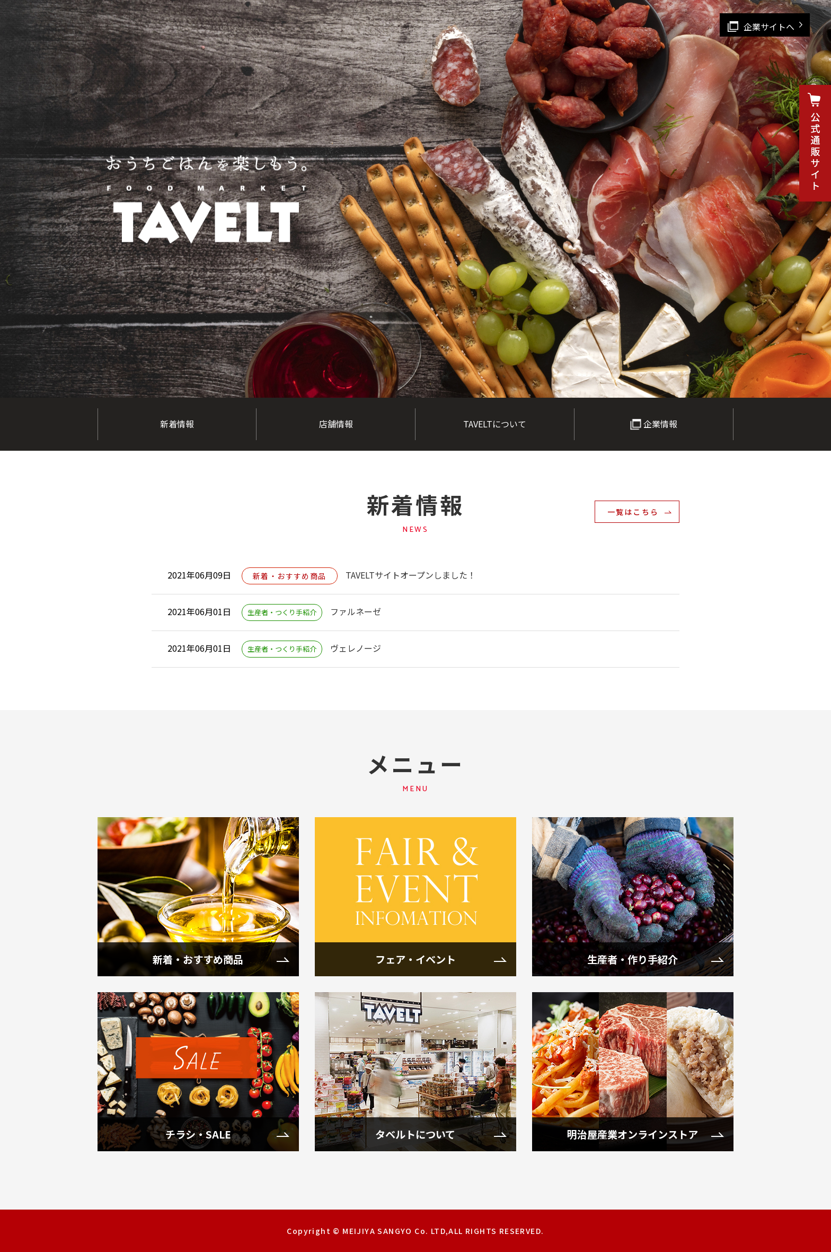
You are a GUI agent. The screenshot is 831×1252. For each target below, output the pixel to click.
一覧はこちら (633, 511)
